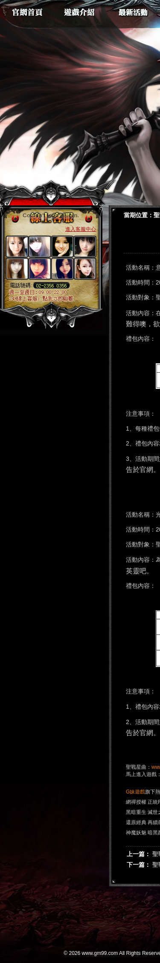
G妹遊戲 (135, 792)
